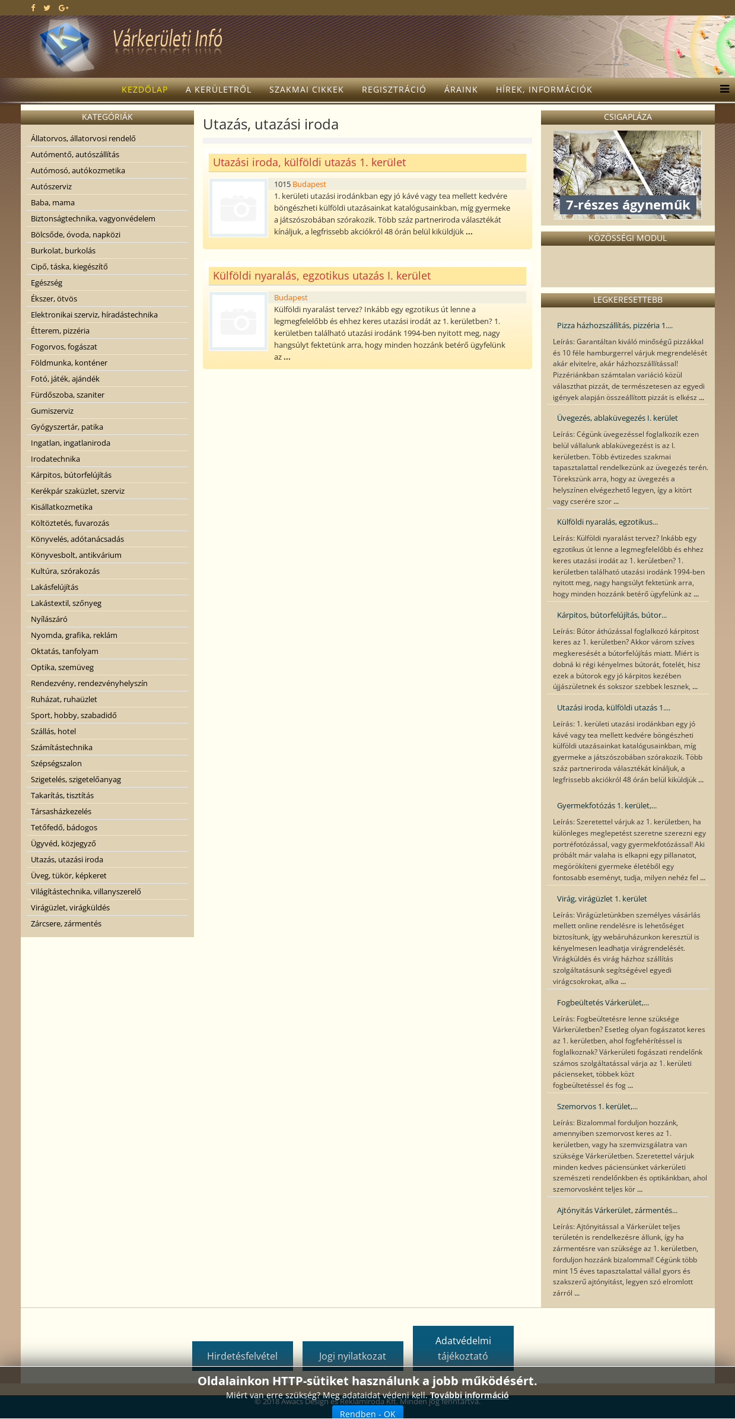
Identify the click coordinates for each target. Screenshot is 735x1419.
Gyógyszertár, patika (67, 426)
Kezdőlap (145, 89)
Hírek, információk (544, 89)
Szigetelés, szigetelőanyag (76, 779)
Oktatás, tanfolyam (64, 651)
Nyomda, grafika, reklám (74, 635)
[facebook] (33, 7)
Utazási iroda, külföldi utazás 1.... (613, 707)
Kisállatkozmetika (62, 506)
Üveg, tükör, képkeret (69, 875)
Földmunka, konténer (69, 362)
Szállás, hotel (53, 731)
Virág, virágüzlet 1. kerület (602, 898)
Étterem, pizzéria (60, 330)
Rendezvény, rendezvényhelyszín (89, 683)
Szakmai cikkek (306, 89)
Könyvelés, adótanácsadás (77, 539)
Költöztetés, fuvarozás (70, 523)
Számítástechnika (62, 747)
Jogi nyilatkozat (352, 1356)
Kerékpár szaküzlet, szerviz (78, 490)
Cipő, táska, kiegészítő (69, 266)
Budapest (309, 184)
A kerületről (219, 89)
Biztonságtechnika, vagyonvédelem (93, 218)
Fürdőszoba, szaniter (67, 394)
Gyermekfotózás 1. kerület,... (607, 805)
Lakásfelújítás (54, 587)
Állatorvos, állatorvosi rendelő (83, 138)
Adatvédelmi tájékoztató (463, 1348)
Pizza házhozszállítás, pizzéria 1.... (615, 325)
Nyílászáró (49, 619)
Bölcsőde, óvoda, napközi (75, 234)
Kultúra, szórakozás (65, 571)
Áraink (461, 89)
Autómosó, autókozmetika (78, 170)
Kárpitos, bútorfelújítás (71, 474)
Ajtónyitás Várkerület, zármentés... (617, 1210)
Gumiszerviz (52, 410)
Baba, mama (53, 202)
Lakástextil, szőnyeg (66, 603)
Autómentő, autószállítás (75, 154)
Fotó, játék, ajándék (65, 378)
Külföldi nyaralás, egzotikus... (607, 521)
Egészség (46, 282)
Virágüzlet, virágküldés (70, 907)
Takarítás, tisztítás (62, 795)
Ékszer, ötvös (54, 298)
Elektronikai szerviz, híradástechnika (94, 314)
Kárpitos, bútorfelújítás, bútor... (612, 614)
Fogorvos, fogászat (64, 346)
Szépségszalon (56, 763)
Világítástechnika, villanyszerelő (86, 891)
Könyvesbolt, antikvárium (76, 555)
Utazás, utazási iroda (67, 859)
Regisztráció (394, 89)
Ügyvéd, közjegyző (63, 843)
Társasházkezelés (61, 811)
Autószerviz (51, 186)
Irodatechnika (55, 458)
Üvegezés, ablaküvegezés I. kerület (617, 417)
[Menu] (721, 89)
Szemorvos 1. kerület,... (597, 1106)
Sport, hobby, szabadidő (74, 715)
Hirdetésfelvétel (242, 1356)
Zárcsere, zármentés (66, 923)
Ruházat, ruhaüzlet (64, 699)
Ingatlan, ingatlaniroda (70, 442)
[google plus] (64, 7)
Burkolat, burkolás (63, 250)
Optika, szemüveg (62, 667)
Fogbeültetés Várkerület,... (603, 1002)
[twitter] (46, 7)
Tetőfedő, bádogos (64, 827)
